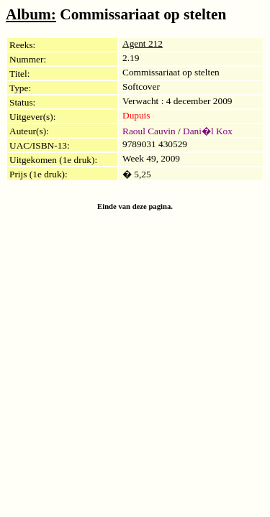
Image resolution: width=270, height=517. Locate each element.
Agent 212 (142, 43)
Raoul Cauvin (149, 131)
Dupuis (136, 115)
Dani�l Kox (208, 131)
